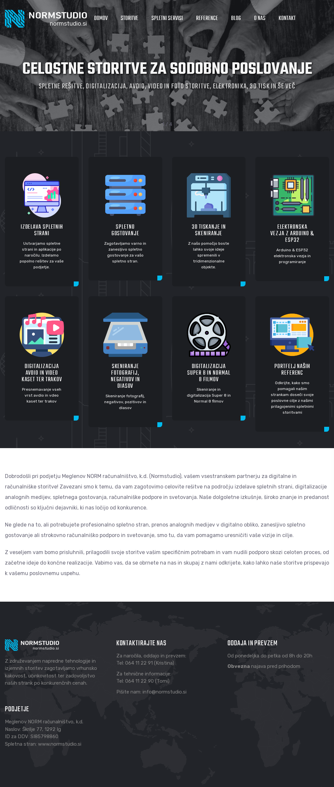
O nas (259, 18)
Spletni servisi (167, 18)
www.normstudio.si (59, 744)
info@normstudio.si (165, 692)
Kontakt (287, 18)
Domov (101, 18)
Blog (236, 18)
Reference (207, 18)
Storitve (129, 18)
